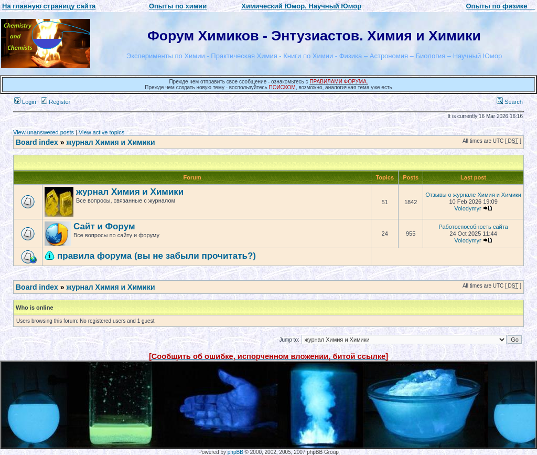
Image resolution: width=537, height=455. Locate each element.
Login (25, 102)
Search (510, 102)
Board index (37, 142)
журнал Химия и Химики (110, 142)
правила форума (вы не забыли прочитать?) (156, 256)
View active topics (101, 132)
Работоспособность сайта (473, 227)
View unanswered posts (43, 132)
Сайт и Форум (104, 226)
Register (55, 102)
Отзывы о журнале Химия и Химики (473, 195)
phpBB (235, 452)
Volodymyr (467, 208)
